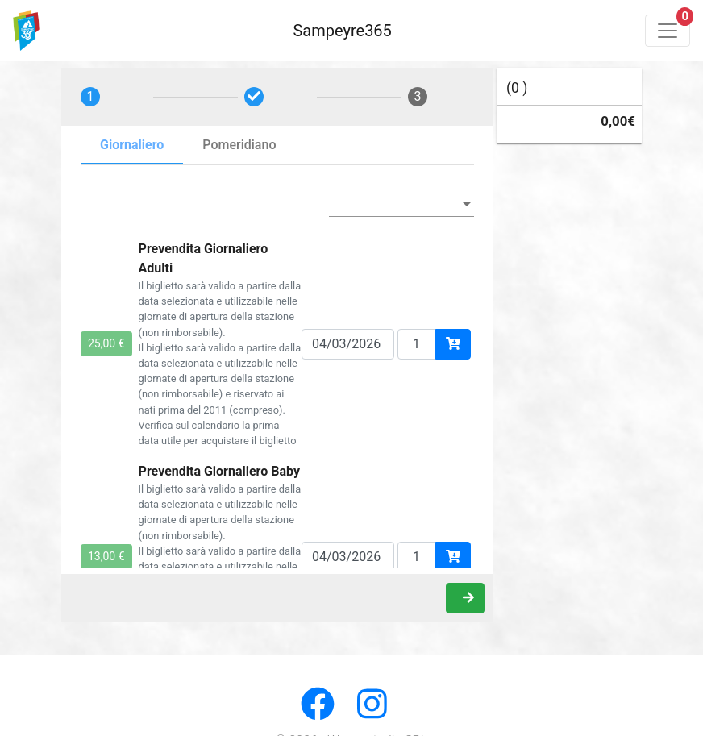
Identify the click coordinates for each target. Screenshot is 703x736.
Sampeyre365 (342, 30)
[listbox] (401, 204)
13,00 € (106, 556)
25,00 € (106, 343)
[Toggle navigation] (667, 31)
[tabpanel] (277, 374)
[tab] (113, 97)
